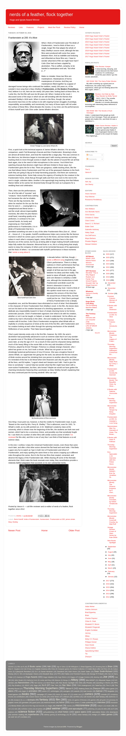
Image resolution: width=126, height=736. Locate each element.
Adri (49, 666)
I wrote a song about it (21, 252)
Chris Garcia (89, 215)
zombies (24, 717)
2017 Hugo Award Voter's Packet (97, 56)
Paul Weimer (90, 197)
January (111, 577)
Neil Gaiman (38, 683)
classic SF (66, 694)
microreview (82, 705)
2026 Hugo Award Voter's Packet (97, 36)
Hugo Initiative (48, 677)
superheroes (33, 714)
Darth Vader (85, 671)
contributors (20, 697)
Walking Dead (84, 689)
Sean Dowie (89, 645)
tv (70, 714)
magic (50, 706)
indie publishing (87, 702)
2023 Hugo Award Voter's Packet (97, 42)
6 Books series (34, 666)
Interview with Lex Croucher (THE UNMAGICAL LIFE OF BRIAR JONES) (91, 323)
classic (58, 694)
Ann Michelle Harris (92, 212)
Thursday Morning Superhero (112, 400)
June (110, 558)
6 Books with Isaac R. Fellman (112, 439)
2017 (108, 581)
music (108, 706)
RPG (116, 683)
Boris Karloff (18, 519)
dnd (24, 700)
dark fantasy (100, 697)
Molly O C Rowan (91, 639)
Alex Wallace (90, 209)
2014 (108, 590)
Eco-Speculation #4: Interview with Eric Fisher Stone (112, 458)
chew (50, 694)
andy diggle (22, 691)
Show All (97, 333)
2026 (108, 254)
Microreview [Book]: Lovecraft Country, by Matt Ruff (112, 520)
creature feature (34, 697)
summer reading (18, 715)
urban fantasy (83, 715)
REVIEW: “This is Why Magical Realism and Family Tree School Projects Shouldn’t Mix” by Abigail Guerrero (92, 279)
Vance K (88, 172)
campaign (40, 694)
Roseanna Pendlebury (93, 200)
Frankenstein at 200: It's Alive (112, 315)
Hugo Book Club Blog (90, 302)
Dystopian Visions (32, 674)
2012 (108, 597)
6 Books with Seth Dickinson (112, 307)
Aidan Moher (90, 606)
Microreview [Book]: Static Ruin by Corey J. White (112, 362)
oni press (38, 709)
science (11, 712)
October (111, 293)
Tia (86, 654)
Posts (90, 155)
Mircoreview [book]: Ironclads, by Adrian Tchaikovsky (112, 501)
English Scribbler (91, 630)
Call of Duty (27, 669)
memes (69, 706)
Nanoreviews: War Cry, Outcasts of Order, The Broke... (112, 430)
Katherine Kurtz (32, 680)
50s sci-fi (20, 667)
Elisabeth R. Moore (92, 624)
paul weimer (53, 708)
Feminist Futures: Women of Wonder (112, 299)
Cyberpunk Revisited (23, 671)
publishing (91, 709)
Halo (109, 674)
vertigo (94, 715)
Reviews (11, 27)
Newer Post (14, 530)
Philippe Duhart (90, 642)
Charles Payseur (91, 618)
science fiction (26, 711)
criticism (66, 697)
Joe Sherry (89, 184)
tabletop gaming (49, 715)
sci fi (112, 709)
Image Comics (84, 677)
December (112, 283)
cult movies (88, 697)
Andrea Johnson (91, 609)
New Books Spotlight (111, 541)
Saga (36, 685)
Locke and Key (45, 680)
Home (81, 27)
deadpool (17, 700)
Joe (105, 676)
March (110, 568)
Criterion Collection (78, 669)
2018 (108, 280)
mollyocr (100, 706)
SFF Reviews (91, 271)
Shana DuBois (90, 648)
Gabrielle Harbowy (92, 229)
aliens (10, 691)
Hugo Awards (31, 677)
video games (106, 714)
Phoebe (89, 683)
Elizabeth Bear (48, 674)
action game (109, 689)
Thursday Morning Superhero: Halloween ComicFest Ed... (112, 349)
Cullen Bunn (92, 669)
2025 (108, 257)
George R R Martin (97, 674)
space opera (80, 712)
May (109, 562)
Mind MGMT (90, 680)
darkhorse (112, 697)
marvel (59, 705)
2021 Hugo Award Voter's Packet (97, 45)
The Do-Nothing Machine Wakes (91, 306)
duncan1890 (61, 727)
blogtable (111, 691)
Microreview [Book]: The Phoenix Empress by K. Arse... (111, 486)
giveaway (112, 700)
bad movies (87, 691)
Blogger (79, 727)
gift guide (103, 700)
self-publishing (48, 712)
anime (44, 691)
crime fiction (54, 697)
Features (30, 27)
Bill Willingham (73, 667)
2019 (108, 277)
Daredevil (60, 671)
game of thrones (81, 700)
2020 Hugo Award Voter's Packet (97, 48)
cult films (76, 697)
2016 (108, 584)
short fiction (63, 712)
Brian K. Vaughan (14, 669)
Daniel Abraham (47, 671)
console (104, 694)
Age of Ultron (61, 667)
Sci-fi (44, 685)
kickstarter (114, 702)
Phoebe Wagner (91, 241)
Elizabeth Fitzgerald (92, 627)
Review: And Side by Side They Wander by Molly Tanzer (106, 95)
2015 (108, 587)
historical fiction (49, 702)
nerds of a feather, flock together (41, 14)
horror (61, 702)
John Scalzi (18, 680)
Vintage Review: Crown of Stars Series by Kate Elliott (112, 532)
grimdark (25, 702)
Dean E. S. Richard (92, 223)
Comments (92, 159)
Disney (10, 674)
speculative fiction (98, 712)
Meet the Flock (54, 27)
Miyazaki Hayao (105, 680)
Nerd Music (50, 683)
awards (76, 691)
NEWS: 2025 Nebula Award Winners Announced (91, 262)
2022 (108, 267)
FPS (59, 674)
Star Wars (66, 685)
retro (105, 709)
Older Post (74, 530)
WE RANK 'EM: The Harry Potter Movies (101, 81)
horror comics (74, 702)
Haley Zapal (89, 232)
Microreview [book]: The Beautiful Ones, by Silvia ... (112, 382)
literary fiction (16, 706)
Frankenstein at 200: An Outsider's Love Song (112, 420)
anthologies (55, 691)
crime (44, 697)
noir (15, 709)
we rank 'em (12, 717)
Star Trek (54, 685)
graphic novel (13, 702)
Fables (67, 674)
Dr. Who (20, 674)
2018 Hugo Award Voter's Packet (97, 54)
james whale (70, 519)
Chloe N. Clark (90, 621)
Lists (21, 27)
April (110, 565)
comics (89, 694)
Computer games (63, 669)
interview (101, 702)
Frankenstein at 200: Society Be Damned (112, 372)
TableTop (98, 685)
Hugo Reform (62, 677)
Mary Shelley (13, 522)
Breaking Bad (100, 667)
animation (33, 691)
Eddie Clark (89, 226)
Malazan (57, 680)
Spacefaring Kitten (92, 651)
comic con (77, 694)
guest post (36, 702)
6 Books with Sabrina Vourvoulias (112, 392)
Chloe (53, 669)
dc (9, 700)
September (112, 547)
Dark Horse (72, 671)
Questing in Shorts (103, 683)
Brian (87, 615)
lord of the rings (30, 706)
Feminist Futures (79, 674)
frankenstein (44, 519)
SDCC (27, 685)
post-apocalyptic (75, 709)
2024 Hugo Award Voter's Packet (97, 39)
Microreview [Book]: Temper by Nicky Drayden (112, 410)
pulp (99, 709)
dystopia (31, 700)
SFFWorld (90, 256)
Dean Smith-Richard (103, 671)
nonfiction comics (27, 709)
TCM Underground (84, 685)
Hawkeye (20, 677)
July (109, 555)
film (58, 699)
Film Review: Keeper (103, 66)
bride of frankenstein (31, 519)
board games (13, 694)
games (93, 700)
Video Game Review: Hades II (106, 126)
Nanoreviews (24, 682)
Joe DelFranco (90, 235)
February (111, 571)
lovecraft (41, 706)
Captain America (41, 669)
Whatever (89, 291)
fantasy (43, 699)
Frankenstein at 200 (57, 519)
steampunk (114, 712)
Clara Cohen (89, 220)
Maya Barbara (90, 238)
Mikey (87, 636)
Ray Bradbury (16, 685)
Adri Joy (88, 182)
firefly (69, 700)
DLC (36, 671)
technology (62, 715)
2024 (108, 261)
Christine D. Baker (92, 218)
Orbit (80, 683)
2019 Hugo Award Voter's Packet (97, 51)
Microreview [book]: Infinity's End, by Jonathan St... (111, 472)
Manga (65, 680)
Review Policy (69, 27)
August (111, 552)
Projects (41, 27)
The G (87, 169)
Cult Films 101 (105, 669)
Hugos (72, 677)
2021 (108, 270)
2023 (108, 264)
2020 (108, 274)
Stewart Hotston (91, 244)
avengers (66, 691)
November (112, 288)
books (25, 694)
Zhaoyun (88, 657)
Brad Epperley (90, 612)
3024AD (11, 667)
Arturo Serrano (90, 194)
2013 (108, 594)
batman (99, 691)
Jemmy (88, 633)
